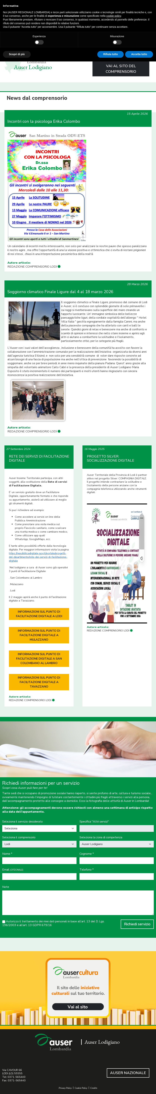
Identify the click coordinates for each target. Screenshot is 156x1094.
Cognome (86, 854)
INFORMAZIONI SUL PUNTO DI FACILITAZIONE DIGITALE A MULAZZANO (39, 635)
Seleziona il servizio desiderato (22, 822)
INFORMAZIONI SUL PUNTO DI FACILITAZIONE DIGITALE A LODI (39, 614)
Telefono (86, 870)
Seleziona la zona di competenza (100, 837)
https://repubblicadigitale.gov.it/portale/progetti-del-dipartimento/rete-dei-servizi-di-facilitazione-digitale (38, 557)
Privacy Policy (65, 1088)
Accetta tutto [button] (139, 54)
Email (12, 870)
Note (5, 887)
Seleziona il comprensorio (18, 837)
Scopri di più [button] (17, 54)
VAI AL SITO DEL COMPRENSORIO (121, 68)
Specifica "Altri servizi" (94, 822)
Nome (7, 854)
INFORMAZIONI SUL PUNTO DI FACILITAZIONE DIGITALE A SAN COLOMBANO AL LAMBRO (39, 658)
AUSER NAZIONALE (128, 1072)
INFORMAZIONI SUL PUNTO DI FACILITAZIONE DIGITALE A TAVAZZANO (39, 682)
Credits (93, 1088)
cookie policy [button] (113, 15)
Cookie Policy (81, 1088)
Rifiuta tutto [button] (110, 54)
